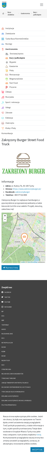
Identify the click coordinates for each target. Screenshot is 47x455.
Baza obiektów (11, 13)
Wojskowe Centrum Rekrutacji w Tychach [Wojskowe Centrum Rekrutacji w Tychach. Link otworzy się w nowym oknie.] (16, 387)
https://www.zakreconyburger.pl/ (27, 189)
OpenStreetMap (32, 262)
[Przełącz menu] (41, 4)
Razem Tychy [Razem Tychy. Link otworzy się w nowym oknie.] (6, 360)
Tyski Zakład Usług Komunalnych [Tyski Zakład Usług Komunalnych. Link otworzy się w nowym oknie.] (13, 392)
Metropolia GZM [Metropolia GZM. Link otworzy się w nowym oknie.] (7, 343)
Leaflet (23, 262)
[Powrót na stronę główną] (3, 13)
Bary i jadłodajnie (37, 13)
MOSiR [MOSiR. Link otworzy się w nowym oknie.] (3, 356)
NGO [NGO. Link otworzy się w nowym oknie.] (3, 365)
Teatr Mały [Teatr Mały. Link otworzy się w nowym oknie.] (5, 325)
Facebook (6, 292)
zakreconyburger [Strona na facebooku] (22, 192)
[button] (24, 238)
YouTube (6, 302)
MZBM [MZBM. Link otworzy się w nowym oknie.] (3, 351)
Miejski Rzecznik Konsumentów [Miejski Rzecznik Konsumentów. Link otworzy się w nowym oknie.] (12, 374)
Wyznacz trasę (10, 267)
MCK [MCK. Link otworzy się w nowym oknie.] (3, 316)
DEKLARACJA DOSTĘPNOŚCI (10, 396)
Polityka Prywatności (9, 405)
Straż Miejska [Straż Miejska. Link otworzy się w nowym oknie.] (6, 369)
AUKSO (4, 329)
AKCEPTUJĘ (37, 449)
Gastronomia (25, 13)
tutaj (39, 434)
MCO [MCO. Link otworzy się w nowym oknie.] (3, 338)
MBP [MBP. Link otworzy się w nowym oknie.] (3, 320)
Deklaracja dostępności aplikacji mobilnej (17, 400)
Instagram (7, 307)
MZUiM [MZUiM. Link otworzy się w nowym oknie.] (4, 347)
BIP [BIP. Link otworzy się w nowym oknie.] (2, 311)
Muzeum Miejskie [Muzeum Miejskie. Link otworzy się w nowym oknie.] (7, 334)
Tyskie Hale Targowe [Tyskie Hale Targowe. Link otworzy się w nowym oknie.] (9, 378)
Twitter (6, 297)
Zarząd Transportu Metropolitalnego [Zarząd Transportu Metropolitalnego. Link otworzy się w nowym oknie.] (15, 383)
